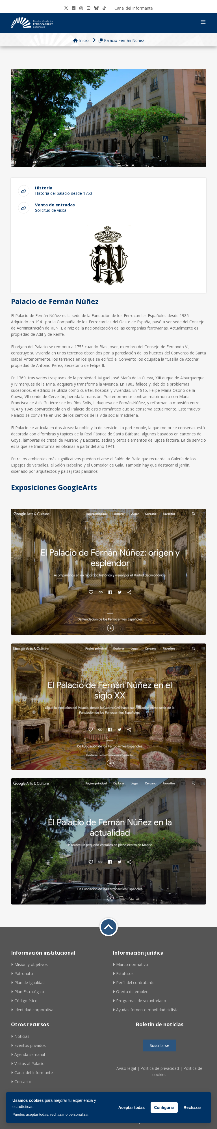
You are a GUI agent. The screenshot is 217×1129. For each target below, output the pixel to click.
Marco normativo (130, 964)
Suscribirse (159, 1045)
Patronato (22, 973)
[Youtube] (88, 8)
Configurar (164, 1107)
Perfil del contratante (134, 982)
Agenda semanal (28, 1054)
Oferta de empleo (131, 991)
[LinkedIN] (73, 8)
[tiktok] (104, 8)
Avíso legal (126, 1068)
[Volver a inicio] (108, 927)
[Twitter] (66, 8)
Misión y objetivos (29, 964)
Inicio (81, 40)
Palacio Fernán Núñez (121, 40)
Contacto (21, 1081)
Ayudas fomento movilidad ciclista (146, 1009)
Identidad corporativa (32, 1009)
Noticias (20, 1036)
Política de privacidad (159, 1068)
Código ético (24, 1000)
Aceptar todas (131, 1107)
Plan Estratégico (27, 991)
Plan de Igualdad (28, 982)
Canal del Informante (133, 8)
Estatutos (123, 973)
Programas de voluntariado (139, 1000)
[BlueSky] (96, 8)
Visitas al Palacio (28, 1063)
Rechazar (192, 1107)
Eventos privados (28, 1045)
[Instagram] (81, 8)
